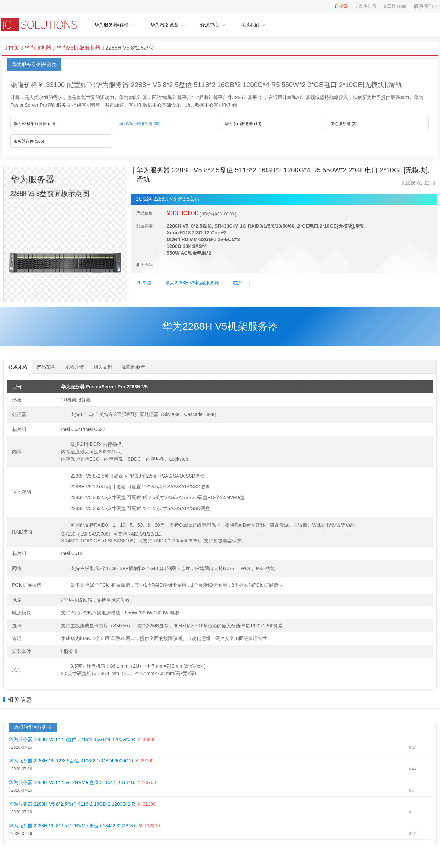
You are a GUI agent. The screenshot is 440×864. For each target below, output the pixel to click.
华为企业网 (42, 24)
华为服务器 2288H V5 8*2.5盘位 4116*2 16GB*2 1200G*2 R (72, 804)
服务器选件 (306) (28, 141)
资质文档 (367, 6)
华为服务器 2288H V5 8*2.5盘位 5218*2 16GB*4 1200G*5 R (72, 739)
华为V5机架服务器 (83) (139, 123)
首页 (13, 48)
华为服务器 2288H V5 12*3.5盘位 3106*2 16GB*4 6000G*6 (71, 761)
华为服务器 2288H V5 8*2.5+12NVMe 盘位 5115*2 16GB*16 (73, 782)
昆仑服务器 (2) (343, 123)
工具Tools (396, 6)
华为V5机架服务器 (77, 48)
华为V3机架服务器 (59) (34, 123)
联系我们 (427, 6)
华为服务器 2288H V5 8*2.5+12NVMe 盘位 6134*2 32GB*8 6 (73, 825)
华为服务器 (37, 48)
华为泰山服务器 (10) (243, 123)
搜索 (341, 6)
